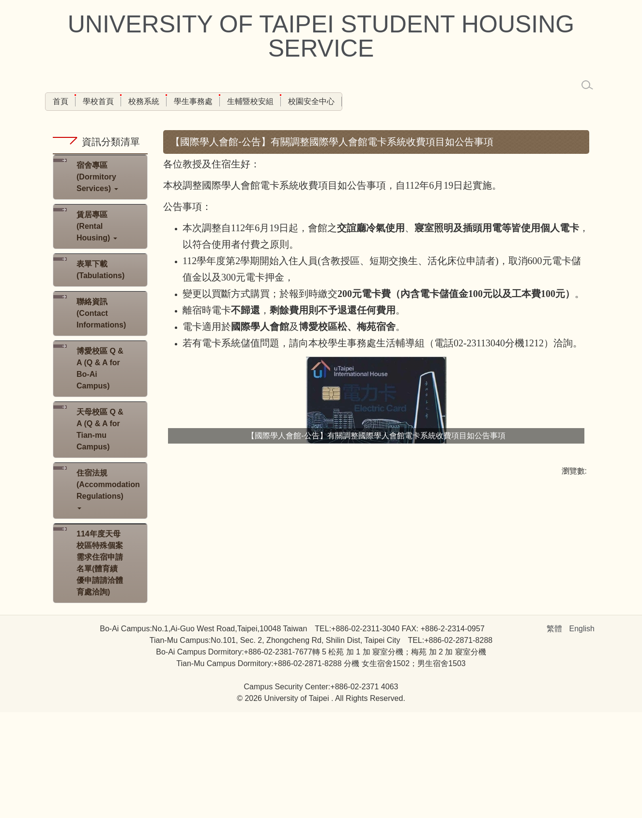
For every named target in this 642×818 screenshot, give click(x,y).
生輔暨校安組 (250, 101)
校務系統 (143, 101)
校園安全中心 (311, 101)
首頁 (60, 101)
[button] (100, 283)
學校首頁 (98, 101)
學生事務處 (193, 101)
